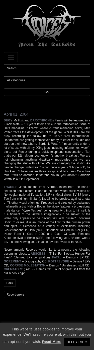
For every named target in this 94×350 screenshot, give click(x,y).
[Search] (47, 68)
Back (10, 283)
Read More (51, 341)
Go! (47, 92)
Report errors (16, 294)
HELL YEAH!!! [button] (77, 342)
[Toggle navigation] (11, 57)
